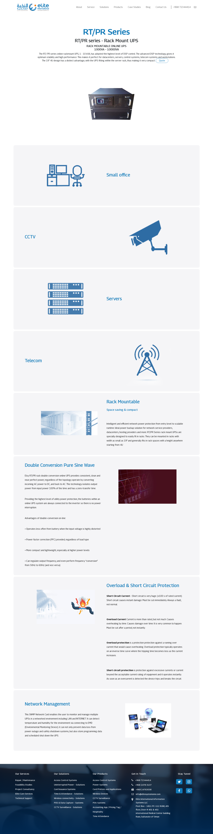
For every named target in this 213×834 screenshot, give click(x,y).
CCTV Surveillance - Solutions (68, 807)
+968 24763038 (143, 789)
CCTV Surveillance (101, 798)
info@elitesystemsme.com (148, 794)
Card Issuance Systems (64, 789)
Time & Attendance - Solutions (68, 793)
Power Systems (100, 784)
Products (118, 7)
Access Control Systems (65, 780)
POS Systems (99, 802)
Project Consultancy (24, 789)
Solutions (104, 7)
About (79, 7)
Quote (162, 60)
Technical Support (23, 798)
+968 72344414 (182, 7)
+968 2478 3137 (143, 785)
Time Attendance (101, 816)
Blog (148, 7)
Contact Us (161, 7)
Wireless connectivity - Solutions (69, 798)
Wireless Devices (100, 793)
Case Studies (134, 7)
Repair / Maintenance (25, 780)
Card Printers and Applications (107, 789)
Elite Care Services (24, 793)
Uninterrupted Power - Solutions (69, 784)
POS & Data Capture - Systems (68, 802)
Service (91, 7)
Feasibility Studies (23, 784)
